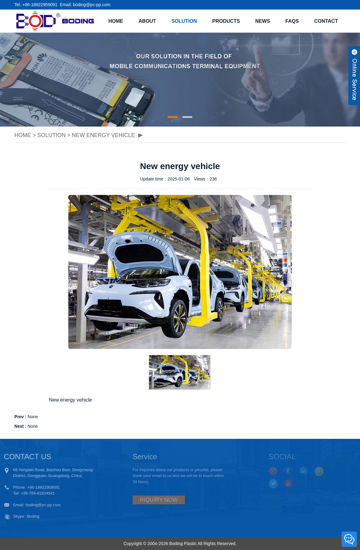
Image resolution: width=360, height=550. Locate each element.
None (33, 416)
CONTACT (326, 21)
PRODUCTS (226, 21)
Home (115, 21)
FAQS (292, 21)
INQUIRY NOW (146, 500)
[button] (173, 117)
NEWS (262, 21)
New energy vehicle (103, 135)
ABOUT (147, 21)
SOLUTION (184, 21)
